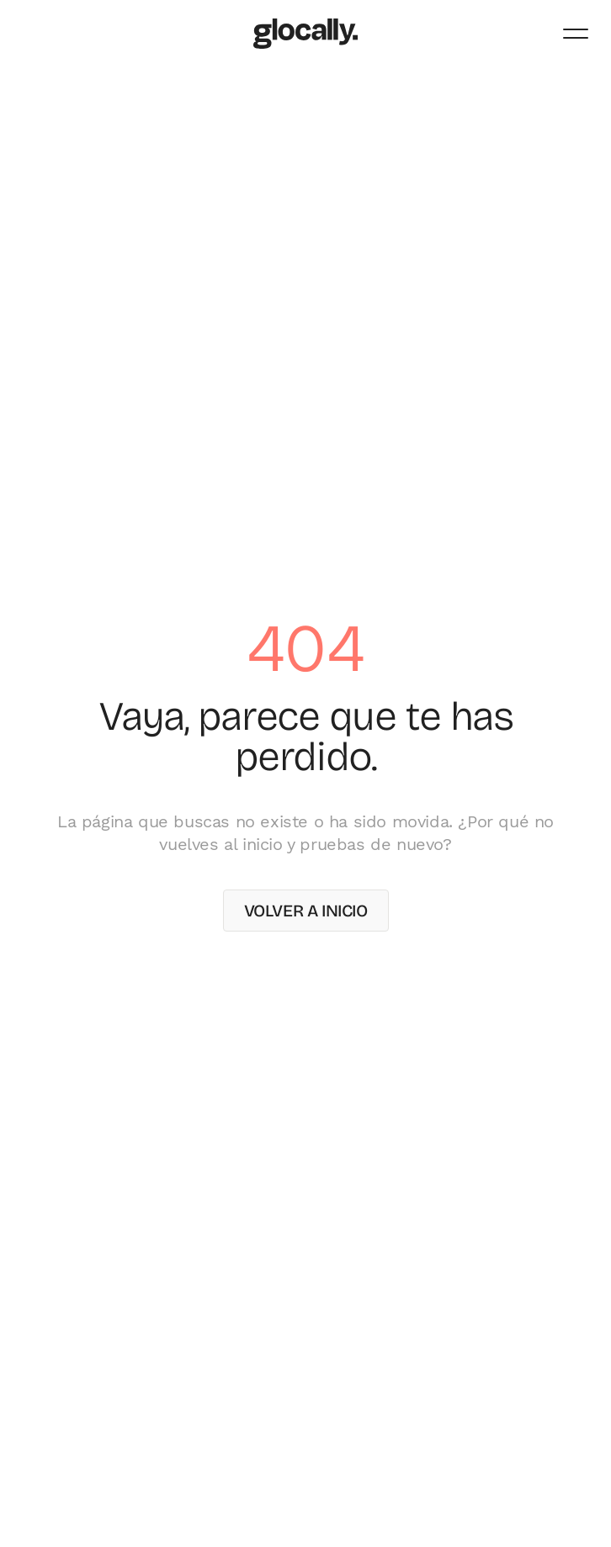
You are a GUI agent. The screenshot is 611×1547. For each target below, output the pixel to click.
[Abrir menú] (575, 33)
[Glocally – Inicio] (305, 33)
